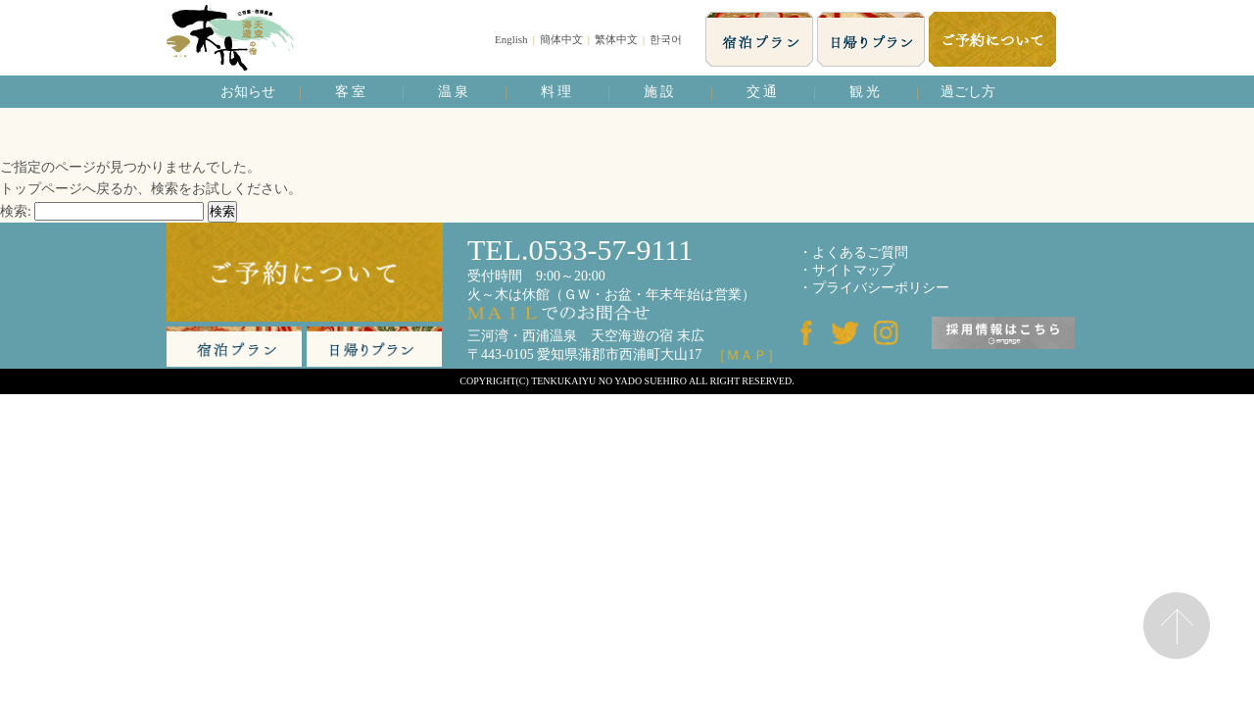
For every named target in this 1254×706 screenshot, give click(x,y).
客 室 (350, 91)
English (511, 39)
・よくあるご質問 (853, 252)
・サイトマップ (846, 270)
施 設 (659, 91)
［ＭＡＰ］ (746, 355)
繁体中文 (616, 39)
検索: (15, 211)
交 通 (762, 91)
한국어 (666, 39)
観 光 (865, 91)
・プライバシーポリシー (873, 287)
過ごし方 (967, 91)
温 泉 (453, 91)
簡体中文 (561, 39)
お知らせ (247, 91)
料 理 (556, 91)
